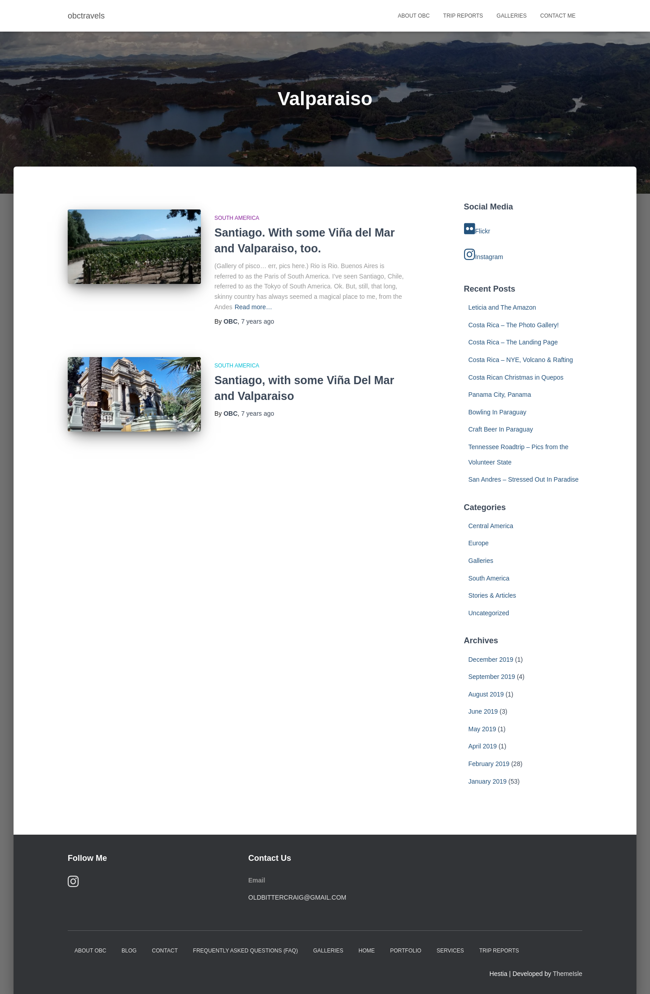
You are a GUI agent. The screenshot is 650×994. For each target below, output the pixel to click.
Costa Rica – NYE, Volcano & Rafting (521, 359)
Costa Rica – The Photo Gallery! (514, 325)
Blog (128, 951)
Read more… (253, 307)
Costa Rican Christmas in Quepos (516, 377)
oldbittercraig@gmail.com (297, 897)
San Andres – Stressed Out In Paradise (524, 479)
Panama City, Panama (500, 394)
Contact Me (558, 16)
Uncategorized (489, 613)
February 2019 (489, 763)
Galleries (512, 16)
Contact (165, 951)
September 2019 (492, 676)
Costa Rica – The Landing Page (513, 342)
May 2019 (482, 729)
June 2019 (483, 711)
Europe (479, 543)
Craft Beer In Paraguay (501, 429)
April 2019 (483, 746)
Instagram (483, 254)
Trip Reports (463, 16)
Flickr (477, 229)
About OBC (413, 16)
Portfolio (405, 951)
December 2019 (491, 659)
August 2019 (486, 694)
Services (450, 951)
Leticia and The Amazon (502, 307)
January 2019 (488, 781)
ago (257, 321)
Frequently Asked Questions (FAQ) (245, 951)
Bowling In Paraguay (497, 412)
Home (366, 951)
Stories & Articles (492, 595)
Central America (491, 526)
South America (236, 218)
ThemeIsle (567, 973)
